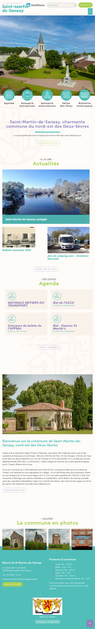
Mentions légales (47, 617)
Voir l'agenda (49, 347)
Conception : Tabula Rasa (47, 621)
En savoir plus (47, 143)
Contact (85, 5)
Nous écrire (13, 584)
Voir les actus (46, 269)
